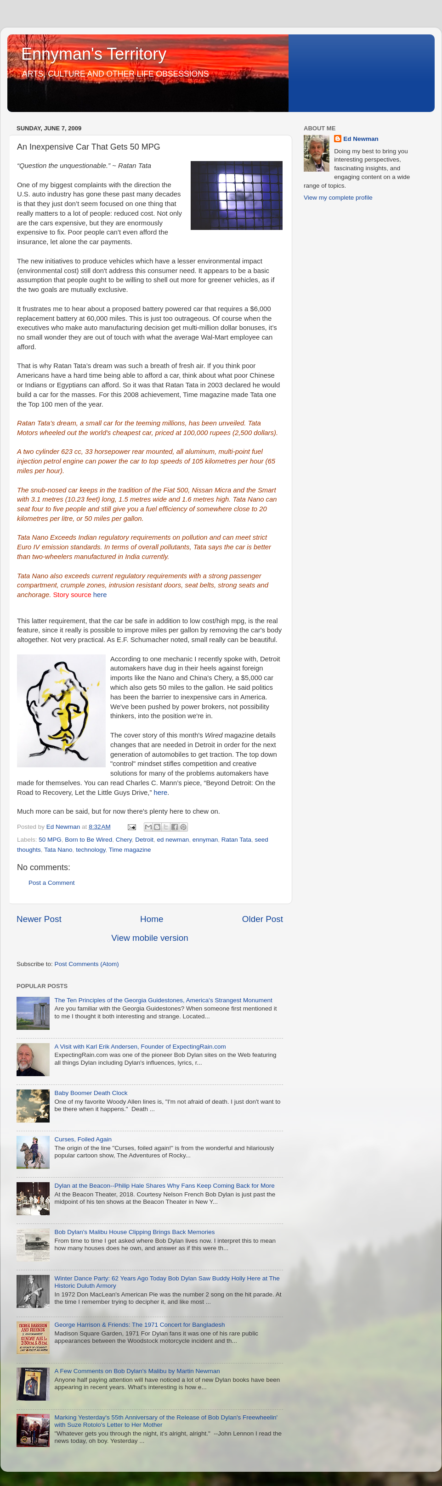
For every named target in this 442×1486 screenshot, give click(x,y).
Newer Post (39, 919)
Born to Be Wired (88, 839)
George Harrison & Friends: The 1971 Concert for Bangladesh (139, 1324)
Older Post (262, 919)
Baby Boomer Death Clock (90, 1092)
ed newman (173, 839)
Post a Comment (51, 882)
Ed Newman (361, 138)
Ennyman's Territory (93, 54)
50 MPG (50, 839)
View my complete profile (338, 197)
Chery (124, 839)
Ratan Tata (236, 839)
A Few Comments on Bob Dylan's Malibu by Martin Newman (137, 1371)
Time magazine (130, 849)
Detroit (144, 839)
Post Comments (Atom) (87, 964)
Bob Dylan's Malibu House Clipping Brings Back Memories (134, 1232)
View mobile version (149, 938)
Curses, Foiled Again (83, 1139)
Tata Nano (58, 849)
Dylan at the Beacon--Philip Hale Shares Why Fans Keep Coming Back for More (164, 1185)
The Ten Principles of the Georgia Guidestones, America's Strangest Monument (163, 1000)
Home (151, 919)
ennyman (205, 839)
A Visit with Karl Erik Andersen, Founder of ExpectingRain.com (140, 1046)
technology (90, 849)
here (100, 594)
